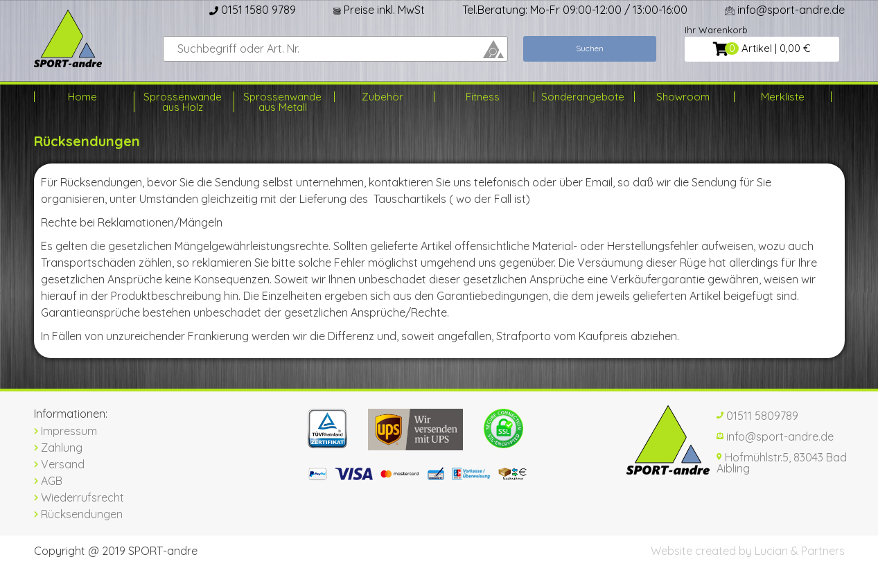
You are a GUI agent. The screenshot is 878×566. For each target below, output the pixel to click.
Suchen (590, 48)
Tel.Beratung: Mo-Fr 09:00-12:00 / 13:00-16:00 (574, 10)
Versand (59, 464)
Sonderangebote (582, 96)
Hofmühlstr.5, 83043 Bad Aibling (782, 462)
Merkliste (783, 96)
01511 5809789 (757, 416)
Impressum (65, 431)
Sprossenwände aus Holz (182, 101)
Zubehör (382, 96)
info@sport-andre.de (784, 10)
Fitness (483, 96)
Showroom (683, 96)
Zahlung (58, 447)
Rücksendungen (78, 514)
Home (82, 96)
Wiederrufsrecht (79, 497)
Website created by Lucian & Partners (748, 551)
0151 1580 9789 (252, 10)
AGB (48, 481)
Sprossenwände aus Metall (282, 101)
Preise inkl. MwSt (379, 10)
